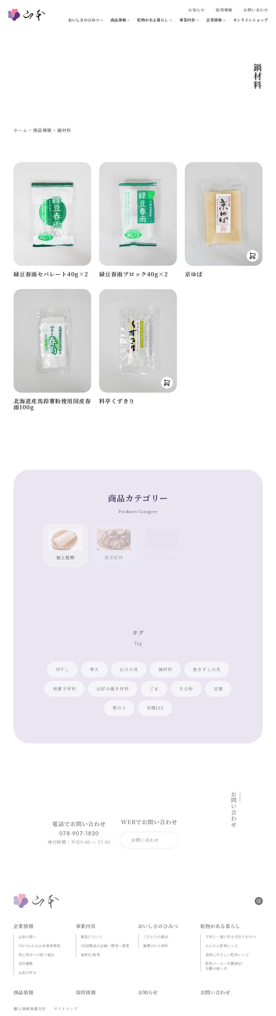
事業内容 (187, 20)
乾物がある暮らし (152, 20)
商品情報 (118, 20)
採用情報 (224, 9)
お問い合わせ (255, 9)
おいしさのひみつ (83, 20)
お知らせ (196, 9)
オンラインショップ (250, 20)
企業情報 (214, 20)
